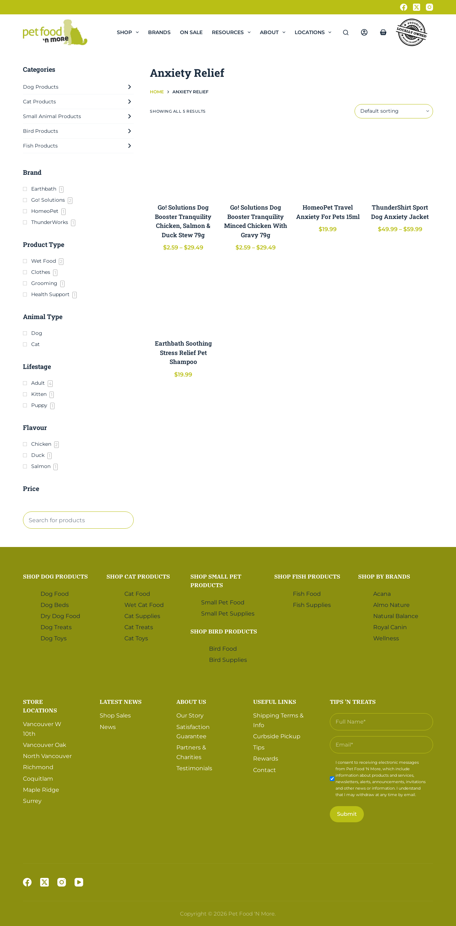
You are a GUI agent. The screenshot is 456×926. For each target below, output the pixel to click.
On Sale (191, 32)
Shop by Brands (384, 576)
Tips (259, 747)
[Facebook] (403, 7)
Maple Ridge (41, 789)
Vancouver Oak (44, 745)
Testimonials (194, 768)
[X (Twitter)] (416, 7)
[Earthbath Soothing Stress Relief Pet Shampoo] (183, 296)
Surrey (32, 801)
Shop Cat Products (138, 576)
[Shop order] (394, 111)
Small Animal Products (78, 116)
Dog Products (78, 87)
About (274, 32)
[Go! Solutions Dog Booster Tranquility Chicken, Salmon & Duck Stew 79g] (183, 160)
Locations (314, 32)
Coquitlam (38, 778)
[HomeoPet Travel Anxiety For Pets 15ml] (327, 160)
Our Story (190, 715)
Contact (264, 770)
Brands (159, 32)
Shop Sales (115, 715)
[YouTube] (79, 882)
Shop (129, 32)
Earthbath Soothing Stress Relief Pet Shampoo (183, 352)
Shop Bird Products (223, 631)
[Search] (345, 32)
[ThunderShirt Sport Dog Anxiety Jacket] (400, 160)
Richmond (38, 767)
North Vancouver (47, 756)
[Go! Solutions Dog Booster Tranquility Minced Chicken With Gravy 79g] (255, 160)
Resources (232, 32)
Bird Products (78, 131)
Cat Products (78, 101)
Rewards (265, 758)
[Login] (364, 32)
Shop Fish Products (307, 576)
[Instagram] (429, 7)
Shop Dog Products (55, 576)
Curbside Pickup (276, 736)
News (108, 727)
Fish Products (78, 145)
